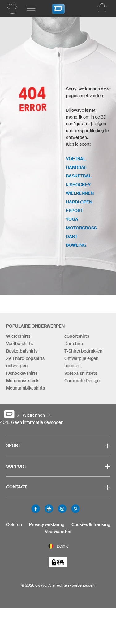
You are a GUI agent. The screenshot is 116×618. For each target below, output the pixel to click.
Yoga (72, 219)
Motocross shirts (22, 380)
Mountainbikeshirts (25, 388)
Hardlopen (79, 201)
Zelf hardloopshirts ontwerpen (25, 362)
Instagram (62, 509)
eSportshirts (76, 336)
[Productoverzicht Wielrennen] (12, 8)
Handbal (76, 167)
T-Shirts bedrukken (83, 351)
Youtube (49, 509)
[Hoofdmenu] (31, 8)
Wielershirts (18, 336)
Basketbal (78, 175)
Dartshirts (74, 343)
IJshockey (78, 184)
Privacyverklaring (46, 524)
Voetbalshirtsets (80, 373)
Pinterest (75, 509)
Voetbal (76, 158)
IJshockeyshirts (21, 373)
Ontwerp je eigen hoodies (81, 362)
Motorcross (81, 227)
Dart (71, 236)
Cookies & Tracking (90, 524)
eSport (74, 210)
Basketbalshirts (21, 351)
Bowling (76, 245)
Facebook (35, 509)
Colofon (14, 524)
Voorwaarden (58, 531)
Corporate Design (82, 380)
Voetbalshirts (19, 343)
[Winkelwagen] (102, 7)
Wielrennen (80, 193)
